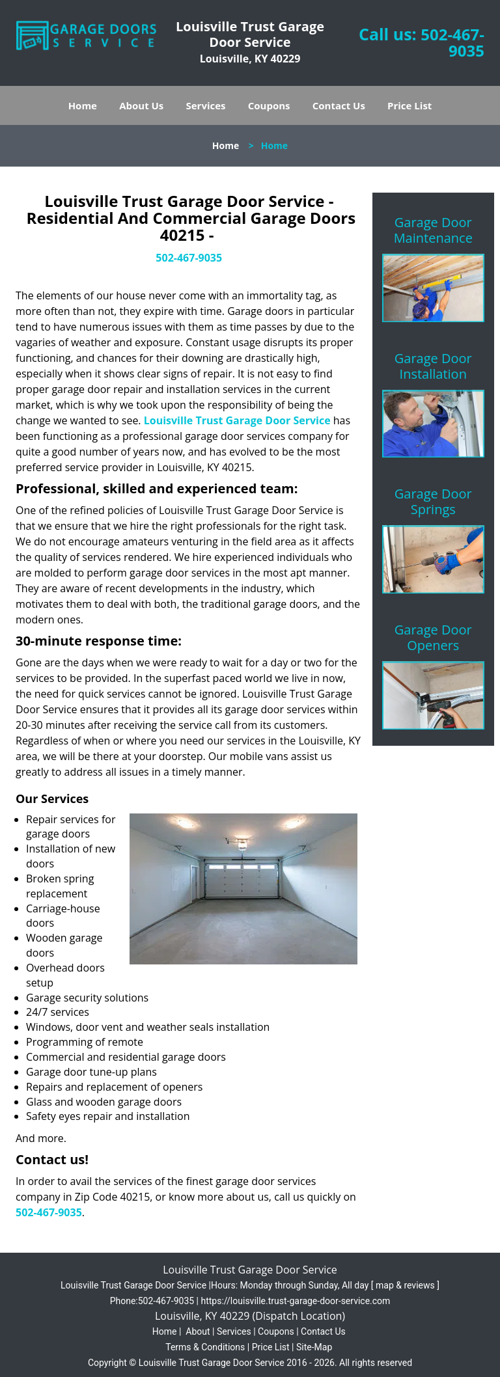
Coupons (269, 105)
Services (206, 105)
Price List (409, 105)
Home (82, 105)
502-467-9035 (452, 42)
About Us (141, 105)
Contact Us (338, 105)
